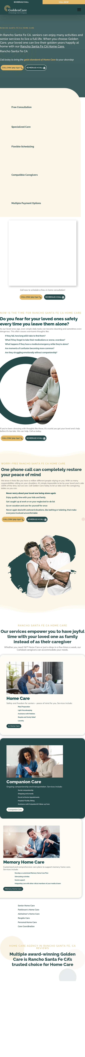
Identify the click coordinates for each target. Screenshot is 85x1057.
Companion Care (15, 817)
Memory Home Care (13, 897)
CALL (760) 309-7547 (12, 68)
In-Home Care (14, 734)
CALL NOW (64, 2)
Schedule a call (40, 68)
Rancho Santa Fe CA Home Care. (42, 46)
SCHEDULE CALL (21, 2)
